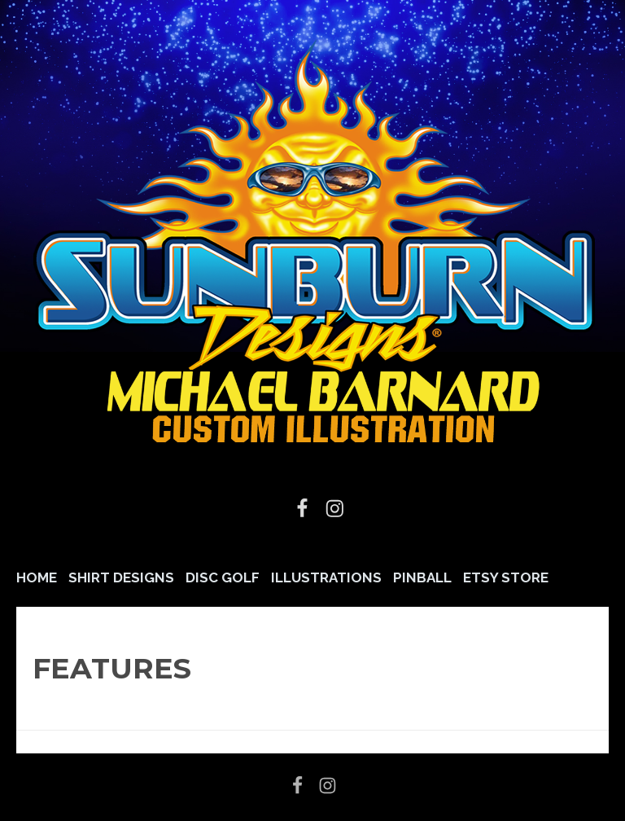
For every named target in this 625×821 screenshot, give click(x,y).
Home (36, 577)
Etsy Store (506, 577)
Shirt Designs (121, 577)
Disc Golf (223, 577)
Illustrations (326, 577)
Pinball (422, 577)
